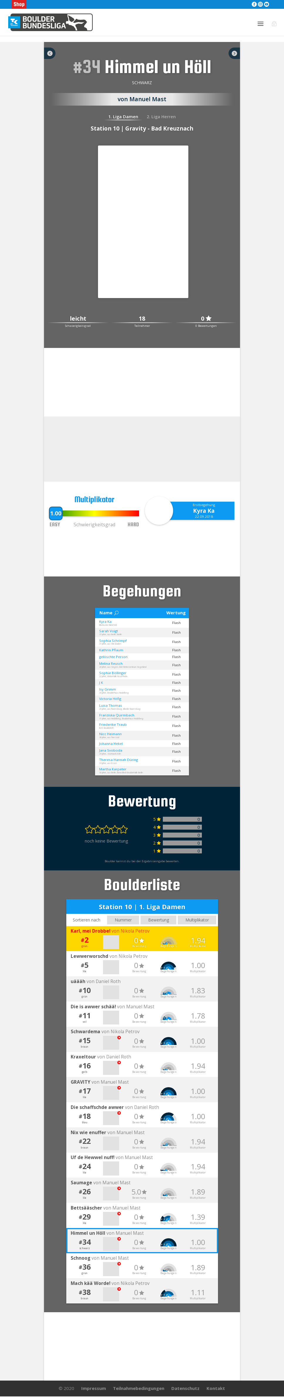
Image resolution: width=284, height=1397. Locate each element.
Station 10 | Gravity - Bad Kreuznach (142, 128)
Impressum (93, 1389)
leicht (78, 318)
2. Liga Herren (161, 116)
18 (142, 318)
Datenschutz (185, 1389)
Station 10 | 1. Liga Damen (142, 906)
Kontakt (216, 1389)
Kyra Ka (203, 511)
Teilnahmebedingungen (138, 1389)
